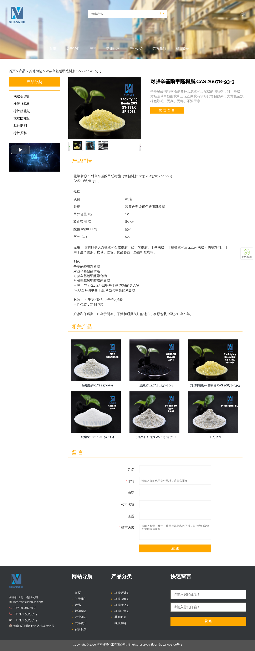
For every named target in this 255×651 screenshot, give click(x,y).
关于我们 (73, 49)
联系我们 (159, 49)
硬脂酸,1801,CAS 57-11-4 (97, 437)
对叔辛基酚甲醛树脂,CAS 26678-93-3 (215, 385)
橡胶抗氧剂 (121, 598)
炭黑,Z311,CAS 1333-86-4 (156, 385)
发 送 (175, 548)
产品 (93, 49)
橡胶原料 (120, 623)
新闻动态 (112, 49)
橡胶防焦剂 (121, 611)
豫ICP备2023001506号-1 (166, 644)
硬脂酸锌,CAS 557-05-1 (97, 385)
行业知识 (136, 49)
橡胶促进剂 (121, 592)
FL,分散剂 (215, 437)
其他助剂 (35, 71)
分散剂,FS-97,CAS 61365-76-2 (156, 437)
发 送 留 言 (167, 110)
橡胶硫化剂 (121, 604)
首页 (53, 49)
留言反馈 (182, 49)
